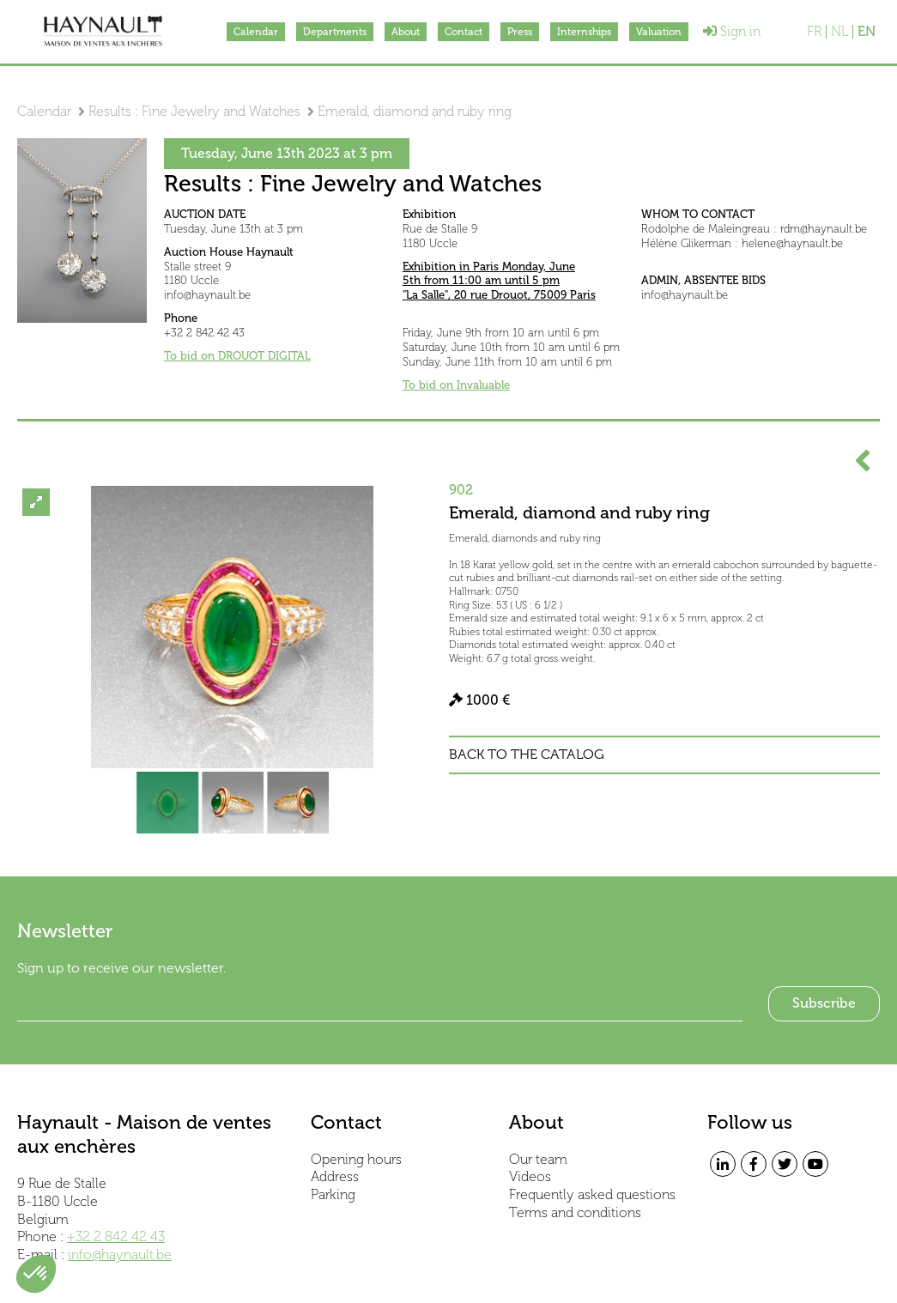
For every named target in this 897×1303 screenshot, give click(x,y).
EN (867, 32)
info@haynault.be (120, 1254)
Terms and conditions (575, 1212)
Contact (463, 32)
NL (839, 32)
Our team (538, 1159)
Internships (584, 32)
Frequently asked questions (592, 1194)
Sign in (732, 31)
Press (519, 32)
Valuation (659, 32)
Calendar (255, 32)
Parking (333, 1194)
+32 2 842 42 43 (116, 1236)
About (405, 32)
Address (335, 1176)
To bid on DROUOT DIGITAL (237, 355)
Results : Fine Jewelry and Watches (194, 111)
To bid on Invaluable (456, 385)
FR (814, 32)
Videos (530, 1176)
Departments (335, 32)
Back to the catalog (526, 754)
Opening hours (356, 1159)
